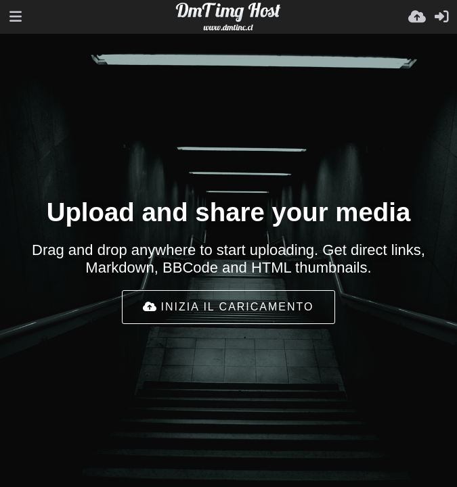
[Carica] (417, 17)
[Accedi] (441, 17)
